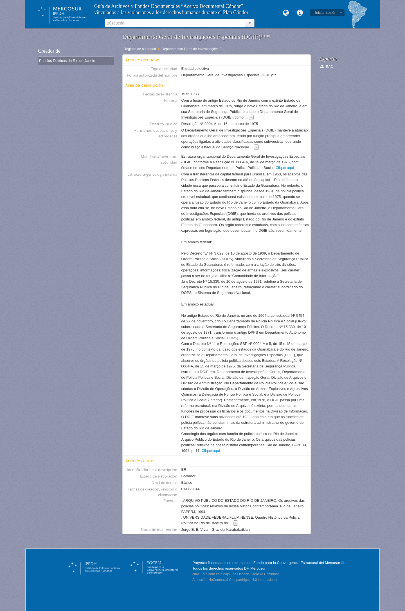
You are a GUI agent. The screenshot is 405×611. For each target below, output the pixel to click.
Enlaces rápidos (300, 13)
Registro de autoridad (140, 49)
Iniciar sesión (325, 12)
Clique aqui (285, 168)
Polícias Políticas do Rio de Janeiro (67, 61)
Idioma (286, 13)
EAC (326, 66)
